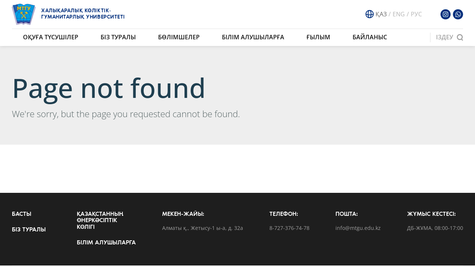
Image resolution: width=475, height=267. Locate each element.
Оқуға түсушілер (50, 37)
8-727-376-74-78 (289, 228)
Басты (21, 214)
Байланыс (370, 37)
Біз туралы (118, 37)
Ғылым (318, 37)
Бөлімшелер (179, 37)
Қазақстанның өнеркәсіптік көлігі (100, 220)
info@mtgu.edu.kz (358, 228)
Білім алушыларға (253, 37)
